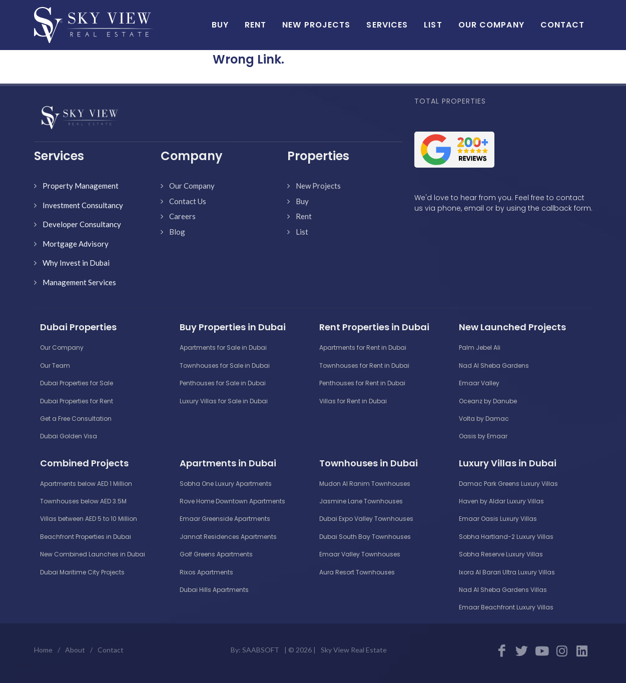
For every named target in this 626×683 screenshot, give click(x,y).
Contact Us (187, 201)
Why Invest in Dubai (76, 262)
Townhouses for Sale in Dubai (225, 365)
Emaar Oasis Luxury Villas (498, 518)
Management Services (79, 282)
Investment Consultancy (83, 205)
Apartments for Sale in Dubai (223, 347)
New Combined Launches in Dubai (92, 554)
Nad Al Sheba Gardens (494, 365)
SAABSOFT (260, 649)
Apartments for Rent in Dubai (362, 347)
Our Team (55, 365)
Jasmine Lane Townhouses (361, 501)
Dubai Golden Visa (68, 436)
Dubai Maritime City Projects (82, 572)
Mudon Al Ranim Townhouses (364, 483)
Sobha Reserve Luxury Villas (501, 554)
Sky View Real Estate (354, 649)
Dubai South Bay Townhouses (365, 536)
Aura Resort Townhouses (357, 572)
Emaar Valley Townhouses (359, 554)
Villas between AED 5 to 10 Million (88, 518)
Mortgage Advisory (76, 243)
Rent (304, 216)
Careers (182, 216)
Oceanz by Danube (488, 401)
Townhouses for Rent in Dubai (364, 365)
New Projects (318, 185)
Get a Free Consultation (76, 418)
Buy (302, 201)
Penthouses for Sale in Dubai (223, 383)
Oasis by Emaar (483, 436)
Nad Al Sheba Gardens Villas (503, 589)
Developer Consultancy (82, 224)
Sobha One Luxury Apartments (226, 483)
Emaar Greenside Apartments (225, 518)
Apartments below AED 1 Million (86, 483)
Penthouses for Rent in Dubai (362, 383)
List (302, 231)
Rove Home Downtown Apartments (232, 501)
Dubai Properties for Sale (76, 383)
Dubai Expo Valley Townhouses (366, 518)
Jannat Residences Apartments (228, 536)
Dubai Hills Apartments (214, 589)
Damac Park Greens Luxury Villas (508, 483)
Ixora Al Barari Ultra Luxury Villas (507, 572)
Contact (111, 649)
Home (43, 649)
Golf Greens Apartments (216, 554)
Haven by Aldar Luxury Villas (501, 501)
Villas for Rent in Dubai (353, 401)
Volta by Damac (484, 418)
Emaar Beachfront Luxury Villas (506, 607)
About (75, 649)
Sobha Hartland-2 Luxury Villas (506, 536)
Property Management (81, 185)
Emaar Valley (479, 383)
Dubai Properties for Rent (76, 401)
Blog (177, 231)
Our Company (192, 185)
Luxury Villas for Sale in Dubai (224, 401)
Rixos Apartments (206, 572)
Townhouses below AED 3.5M (83, 501)
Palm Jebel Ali (479, 347)
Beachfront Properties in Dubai (85, 536)
